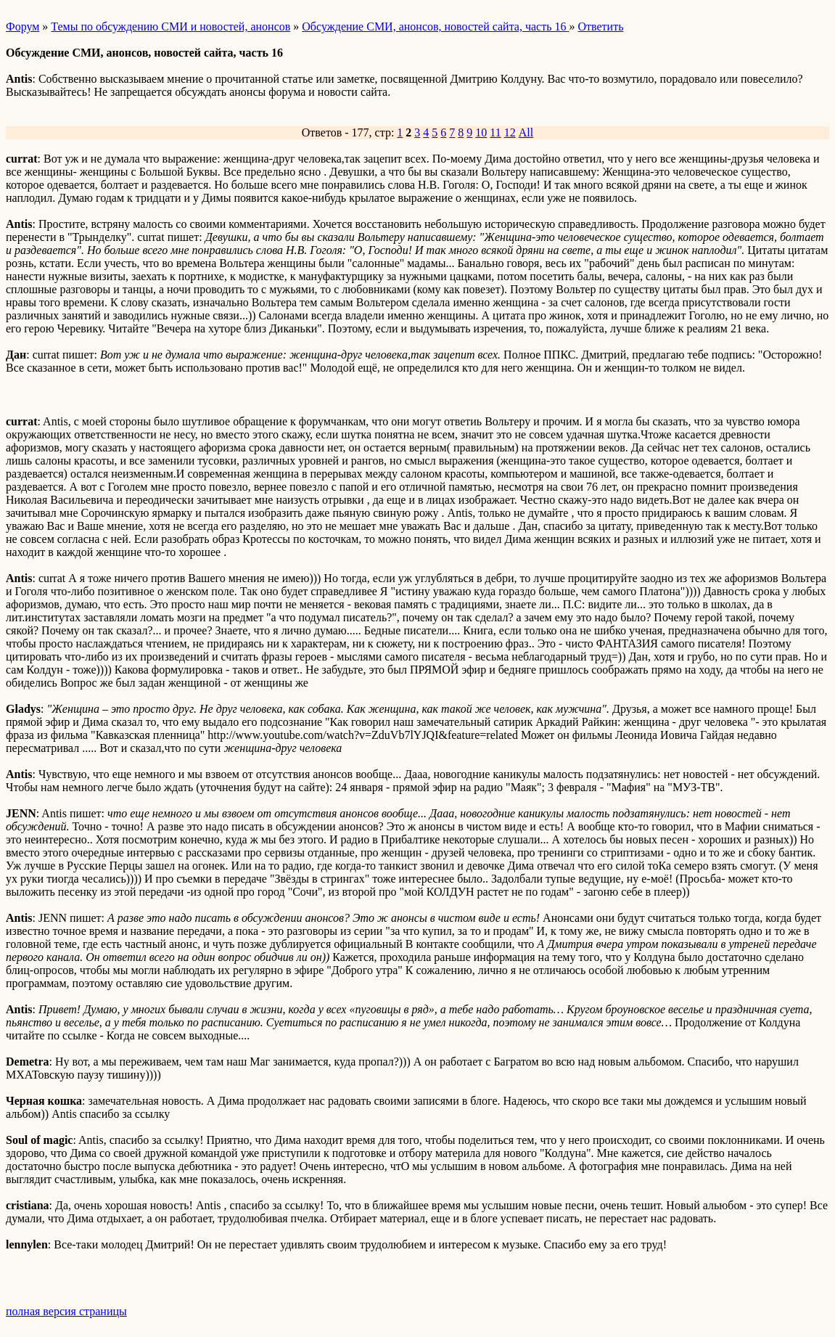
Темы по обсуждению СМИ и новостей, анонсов (170, 26)
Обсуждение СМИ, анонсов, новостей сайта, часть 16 (435, 26)
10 (481, 132)
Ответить (601, 26)
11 (495, 132)
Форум (22, 26)
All (526, 132)
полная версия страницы (66, 1311)
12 (510, 132)
